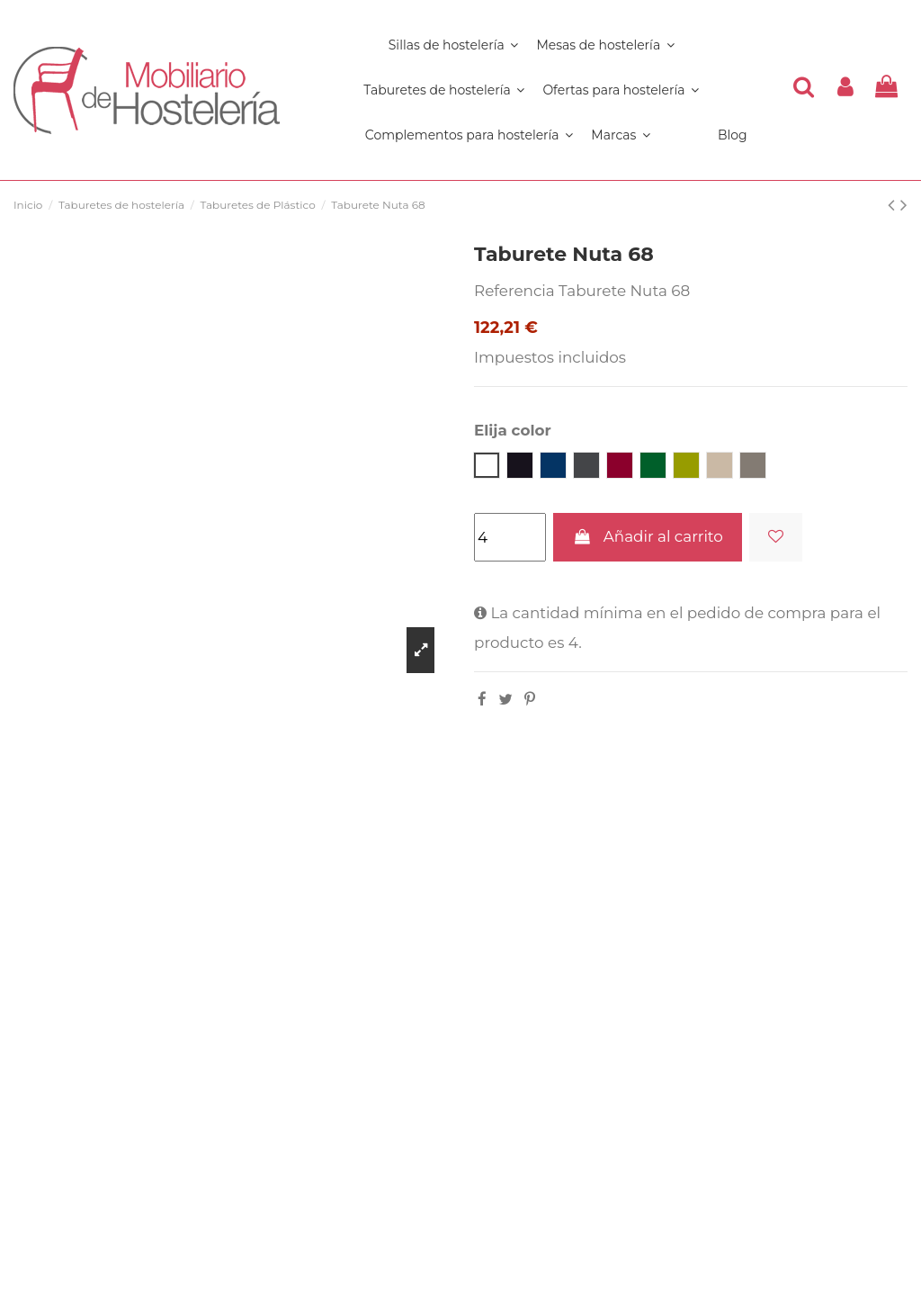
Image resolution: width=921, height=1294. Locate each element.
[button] (469, 134)
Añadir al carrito (647, 536)
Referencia (514, 291)
